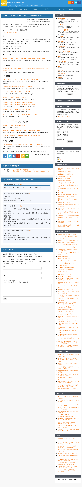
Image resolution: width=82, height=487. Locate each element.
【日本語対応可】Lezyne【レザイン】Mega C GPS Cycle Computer (23, 146)
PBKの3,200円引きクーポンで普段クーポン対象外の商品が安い (68, 377)
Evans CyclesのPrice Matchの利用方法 (67, 263)
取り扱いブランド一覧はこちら (12, 35)
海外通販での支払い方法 (64, 180)
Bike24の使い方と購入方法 (64, 276)
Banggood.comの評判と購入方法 (66, 311)
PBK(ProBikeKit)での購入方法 (65, 291)
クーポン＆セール (59, 11)
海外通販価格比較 (61, 85)
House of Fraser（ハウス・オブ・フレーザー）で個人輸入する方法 (68, 308)
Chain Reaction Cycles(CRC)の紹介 (67, 249)
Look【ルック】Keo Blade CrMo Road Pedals (16, 93)
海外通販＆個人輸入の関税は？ (65, 173)
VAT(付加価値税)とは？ (63, 194)
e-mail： (5, 273)
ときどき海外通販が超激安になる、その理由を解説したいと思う (68, 227)
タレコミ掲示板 (23, 11)
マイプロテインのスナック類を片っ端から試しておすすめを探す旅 (68, 445)
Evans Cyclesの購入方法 (64, 260)
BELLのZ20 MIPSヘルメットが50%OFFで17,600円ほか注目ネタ (68, 410)
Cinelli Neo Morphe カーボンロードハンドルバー (17, 88)
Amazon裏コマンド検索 (63, 108)
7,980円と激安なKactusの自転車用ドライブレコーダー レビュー (68, 458)
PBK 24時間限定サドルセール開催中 (67, 390)
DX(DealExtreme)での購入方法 (65, 271)
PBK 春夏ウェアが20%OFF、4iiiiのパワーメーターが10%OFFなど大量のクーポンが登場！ (68, 362)
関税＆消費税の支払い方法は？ (65, 178)
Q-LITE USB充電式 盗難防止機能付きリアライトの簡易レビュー (68, 472)
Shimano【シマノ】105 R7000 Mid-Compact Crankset (19, 106)
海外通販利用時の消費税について (66, 176)
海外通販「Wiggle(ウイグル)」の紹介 (67, 236)
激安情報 (71, 11)
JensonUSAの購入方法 (63, 267)
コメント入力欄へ (28, 181)
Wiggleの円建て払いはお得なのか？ (67, 244)
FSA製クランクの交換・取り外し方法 (67, 455)
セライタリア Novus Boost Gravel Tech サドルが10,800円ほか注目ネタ (68, 421)
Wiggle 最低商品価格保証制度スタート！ (68, 246)
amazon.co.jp (61, 75)
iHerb (59, 58)
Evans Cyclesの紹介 (63, 258)
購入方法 (47, 11)
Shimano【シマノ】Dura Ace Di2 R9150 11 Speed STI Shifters (22, 116)
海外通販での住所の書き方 (64, 182)
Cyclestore (60, 38)
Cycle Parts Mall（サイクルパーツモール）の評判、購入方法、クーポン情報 (67, 344)
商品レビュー (60, 437)
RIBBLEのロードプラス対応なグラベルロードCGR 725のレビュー (68, 461)
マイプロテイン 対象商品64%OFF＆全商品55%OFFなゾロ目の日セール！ (68, 387)
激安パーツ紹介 (60, 395)
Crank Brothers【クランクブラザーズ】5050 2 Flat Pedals (20, 81)
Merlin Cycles (61, 20)
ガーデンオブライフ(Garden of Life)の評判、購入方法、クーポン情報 (68, 348)
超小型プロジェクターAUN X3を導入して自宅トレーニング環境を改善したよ (68, 448)
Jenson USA (61, 43)
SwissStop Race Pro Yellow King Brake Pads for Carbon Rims (22, 137)
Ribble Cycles (61, 48)
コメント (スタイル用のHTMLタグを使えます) (15, 284)
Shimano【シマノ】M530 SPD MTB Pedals (16, 122)
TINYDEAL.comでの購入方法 (65, 316)
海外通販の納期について (64, 204)
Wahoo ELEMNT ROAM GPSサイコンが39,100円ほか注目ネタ (68, 428)
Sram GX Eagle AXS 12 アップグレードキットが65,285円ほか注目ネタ (68, 424)
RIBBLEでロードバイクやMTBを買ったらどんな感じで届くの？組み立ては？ (68, 465)
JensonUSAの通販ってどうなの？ (66, 265)
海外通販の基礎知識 (62, 166)
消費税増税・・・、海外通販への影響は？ (68, 217)
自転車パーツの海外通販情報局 (22, 2)
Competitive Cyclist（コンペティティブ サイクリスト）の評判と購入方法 (68, 305)
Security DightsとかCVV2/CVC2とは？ (67, 196)
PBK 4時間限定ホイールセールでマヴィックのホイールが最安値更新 (68, 384)
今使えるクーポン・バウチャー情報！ (66, 102)
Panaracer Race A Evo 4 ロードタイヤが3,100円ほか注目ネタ (68, 406)
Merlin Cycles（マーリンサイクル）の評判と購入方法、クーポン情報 (68, 281)
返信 (21, 186)
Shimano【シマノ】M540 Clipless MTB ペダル (17, 127)
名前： (5, 268)
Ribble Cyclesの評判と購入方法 (66, 314)
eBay (59, 68)
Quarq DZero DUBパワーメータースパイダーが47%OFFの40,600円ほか (68, 417)
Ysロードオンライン (63, 72)
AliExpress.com (62, 63)
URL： (5, 277)
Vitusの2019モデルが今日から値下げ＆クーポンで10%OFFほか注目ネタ (29, 174)
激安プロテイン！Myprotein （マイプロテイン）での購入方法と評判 (68, 322)
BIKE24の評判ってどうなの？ (65, 274)
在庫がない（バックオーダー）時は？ (67, 185)
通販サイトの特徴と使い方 (63, 233)
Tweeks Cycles (62, 27)
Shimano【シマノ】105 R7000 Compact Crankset (18, 104)
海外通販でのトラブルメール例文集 (67, 198)
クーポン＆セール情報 (62, 353)
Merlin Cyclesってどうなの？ (65, 278)
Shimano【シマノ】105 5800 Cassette (14, 99)
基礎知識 (35, 11)
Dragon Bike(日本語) (63, 32)
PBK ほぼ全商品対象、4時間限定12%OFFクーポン (24, 172)
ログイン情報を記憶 (9, 282)
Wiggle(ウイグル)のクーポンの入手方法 (68, 242)
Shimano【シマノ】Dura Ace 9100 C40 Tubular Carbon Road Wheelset (24, 60)
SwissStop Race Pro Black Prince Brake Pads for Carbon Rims (22, 132)
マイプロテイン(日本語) (64, 53)
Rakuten (60, 79)
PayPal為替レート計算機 (63, 123)
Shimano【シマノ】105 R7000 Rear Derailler (16, 111)
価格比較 (11, 11)
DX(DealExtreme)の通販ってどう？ (66, 269)
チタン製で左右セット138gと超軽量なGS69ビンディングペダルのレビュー (67, 469)
